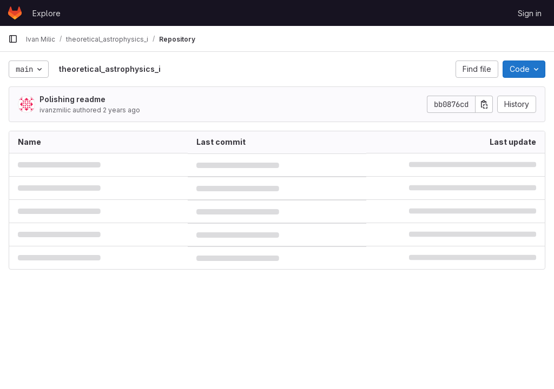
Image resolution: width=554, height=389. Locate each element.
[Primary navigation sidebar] (13, 39)
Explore (46, 13)
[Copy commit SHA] (484, 104)
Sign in (530, 13)
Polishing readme (72, 99)
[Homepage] (15, 13)
